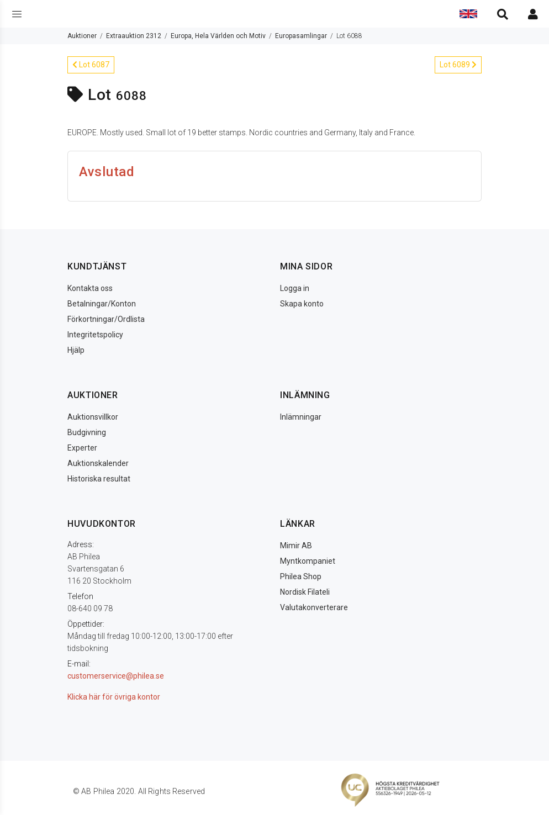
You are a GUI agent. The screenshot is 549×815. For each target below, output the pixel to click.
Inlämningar (300, 416)
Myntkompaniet (307, 561)
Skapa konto (302, 303)
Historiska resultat (98, 478)
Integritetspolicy (95, 334)
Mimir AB (296, 545)
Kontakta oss (90, 288)
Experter (82, 447)
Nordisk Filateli (305, 592)
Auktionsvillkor (92, 416)
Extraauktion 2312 (133, 36)
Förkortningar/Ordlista (106, 319)
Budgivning (86, 432)
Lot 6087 (90, 64)
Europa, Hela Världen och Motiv (218, 36)
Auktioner (82, 36)
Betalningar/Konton (101, 303)
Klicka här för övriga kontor (113, 696)
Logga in (294, 288)
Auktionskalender (98, 463)
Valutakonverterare (314, 607)
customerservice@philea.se (115, 675)
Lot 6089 (458, 64)
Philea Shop (300, 576)
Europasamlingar (301, 36)
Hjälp (76, 350)
